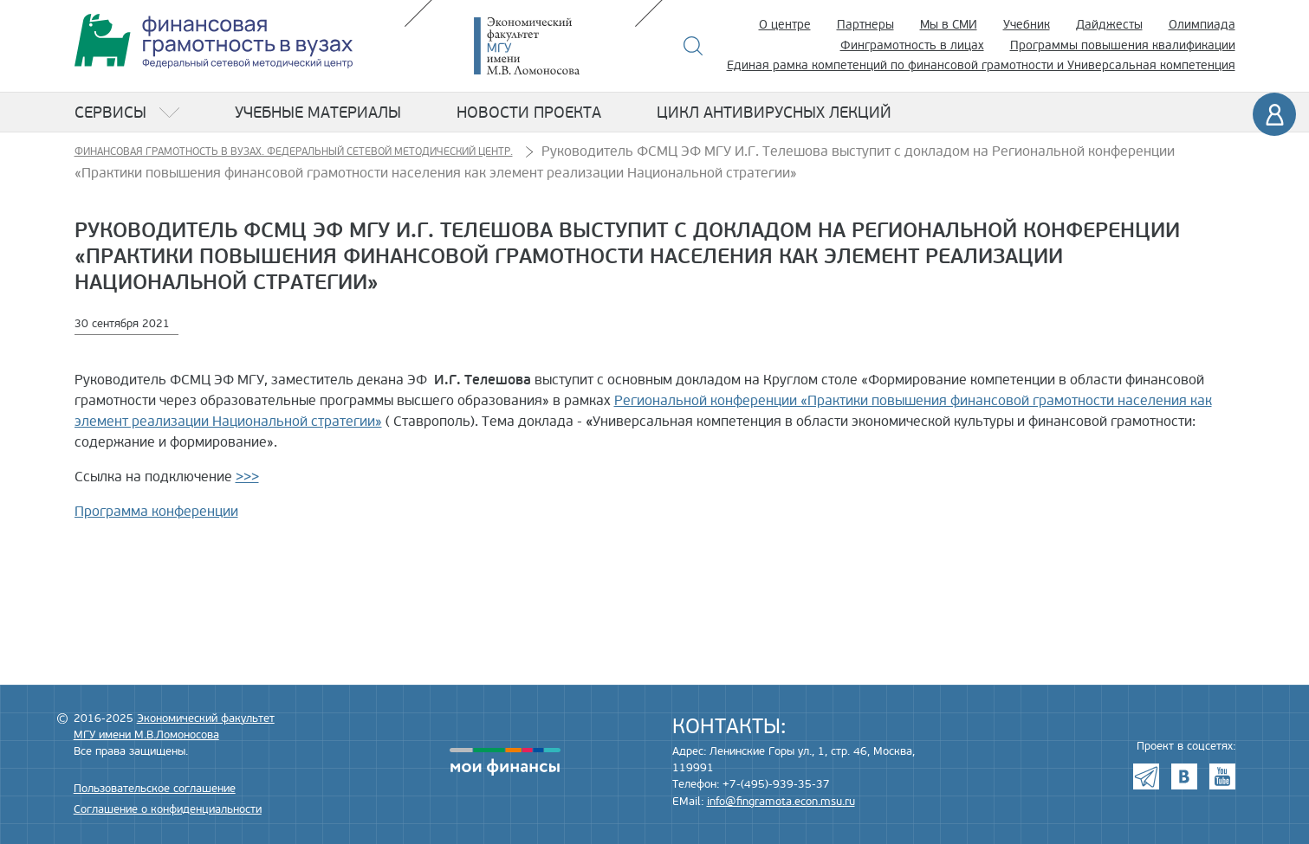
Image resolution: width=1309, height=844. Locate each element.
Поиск (693, 45)
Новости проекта (529, 112)
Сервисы (110, 112)
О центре (785, 24)
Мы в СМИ (948, 24)
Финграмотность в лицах (912, 45)
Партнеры (865, 24)
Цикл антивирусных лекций (774, 112)
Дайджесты (1109, 24)
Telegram (1146, 776)
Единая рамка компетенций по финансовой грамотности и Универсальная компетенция (981, 65)
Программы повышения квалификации (1122, 45)
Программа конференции (156, 511)
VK (1184, 776)
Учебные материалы (318, 112)
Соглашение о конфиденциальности (168, 809)
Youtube (1222, 776)
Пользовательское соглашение (155, 789)
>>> (247, 477)
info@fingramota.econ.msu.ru (781, 802)
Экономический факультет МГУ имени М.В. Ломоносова (553, 45)
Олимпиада (1202, 24)
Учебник (1026, 24)
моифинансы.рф (505, 762)
